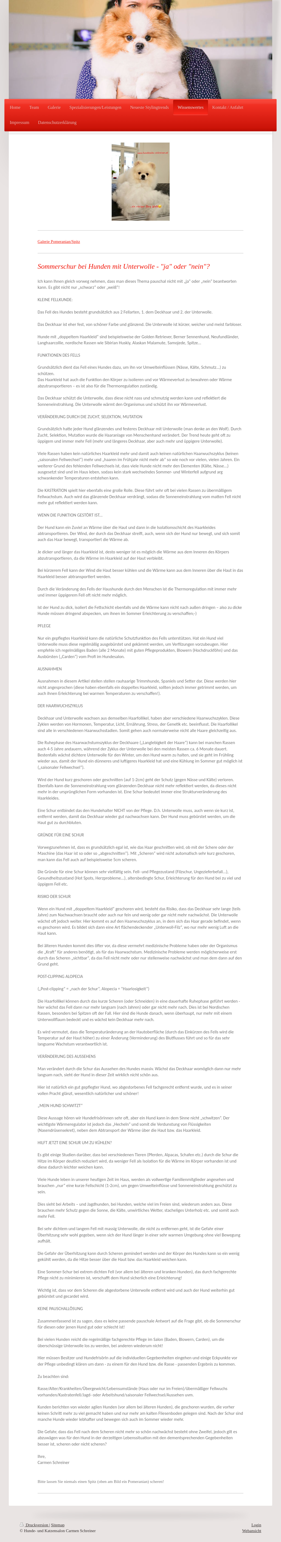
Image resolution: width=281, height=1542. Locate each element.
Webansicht (251, 1531)
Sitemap (57, 1525)
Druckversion (34, 1525)
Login (256, 1525)
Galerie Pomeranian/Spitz (59, 241)
